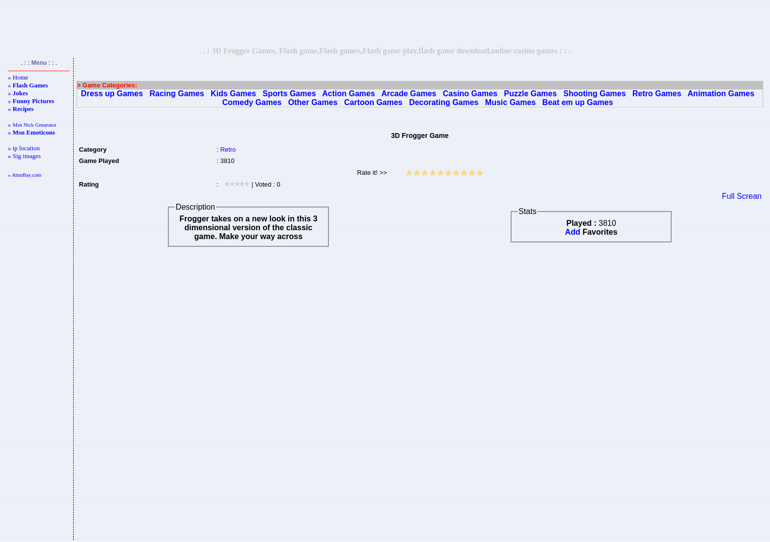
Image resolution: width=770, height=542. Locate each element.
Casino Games (470, 93)
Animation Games (721, 93)
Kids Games (233, 93)
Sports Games (289, 93)
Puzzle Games (530, 93)
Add (572, 232)
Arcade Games (408, 93)
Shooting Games (594, 93)
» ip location (24, 148)
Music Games (510, 102)
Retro (228, 149)
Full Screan (742, 196)
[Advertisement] (385, 23)
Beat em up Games (577, 102)
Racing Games (176, 93)
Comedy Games (252, 102)
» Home (18, 77)
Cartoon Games (373, 102)
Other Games (312, 102)
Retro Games (657, 93)
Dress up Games (112, 93)
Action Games (348, 93)
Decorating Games (443, 102)
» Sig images (24, 156)
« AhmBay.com (24, 175)
